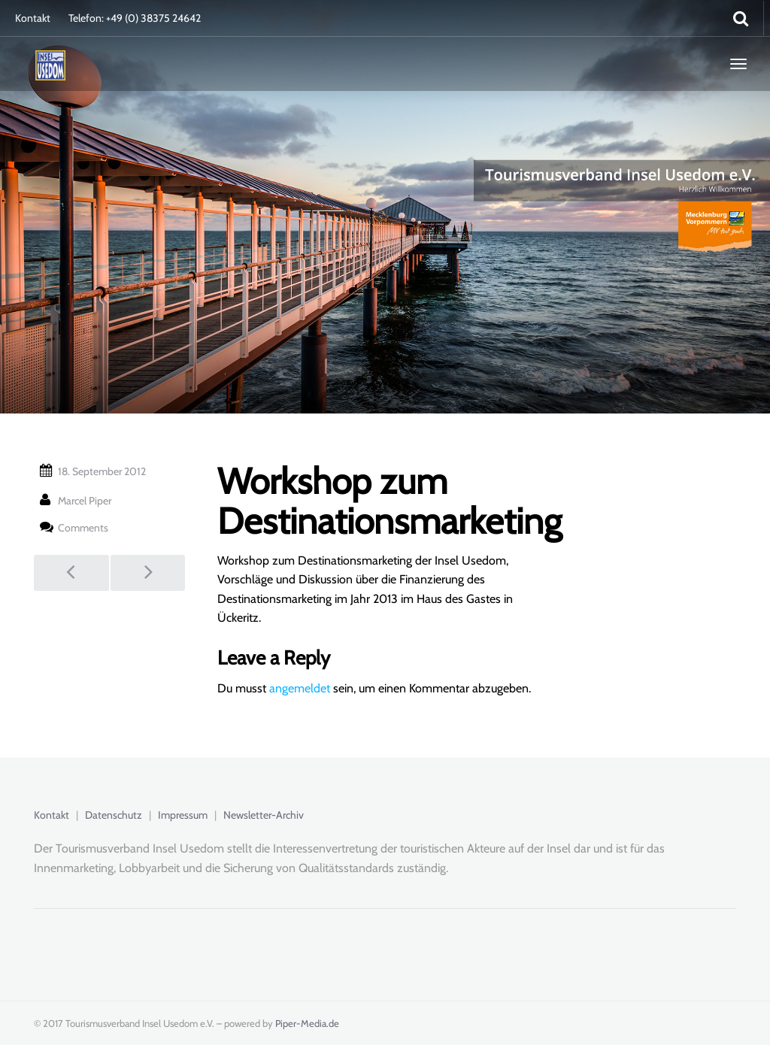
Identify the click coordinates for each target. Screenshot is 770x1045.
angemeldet (299, 688)
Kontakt (32, 18)
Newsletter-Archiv (263, 815)
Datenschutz (113, 815)
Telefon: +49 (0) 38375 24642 (134, 18)
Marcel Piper (84, 500)
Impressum (183, 815)
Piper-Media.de (307, 1023)
